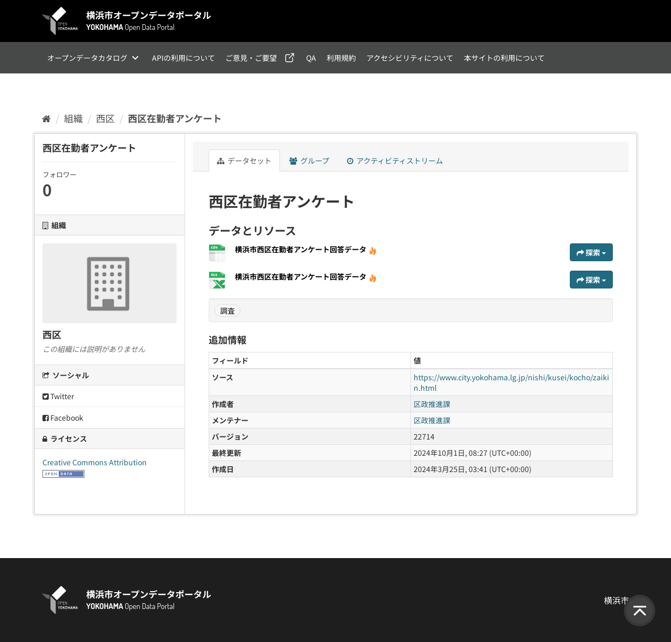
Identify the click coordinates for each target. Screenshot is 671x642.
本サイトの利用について (504, 57)
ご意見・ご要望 (251, 57)
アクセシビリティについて (409, 57)
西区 (105, 118)
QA (311, 57)
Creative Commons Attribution (94, 462)
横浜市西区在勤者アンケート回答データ (306, 249)
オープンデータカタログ (87, 57)
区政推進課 (432, 404)
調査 (227, 310)
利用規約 (341, 57)
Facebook (62, 417)
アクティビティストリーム (395, 160)
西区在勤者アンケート (175, 118)
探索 (591, 252)
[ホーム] (46, 118)
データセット (244, 160)
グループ (309, 160)
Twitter (58, 396)
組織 (73, 118)
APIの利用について (183, 57)
